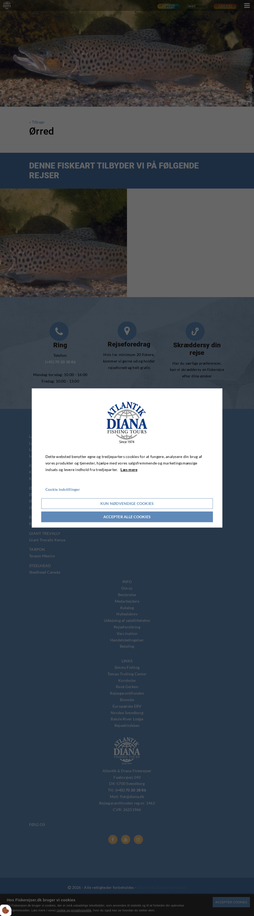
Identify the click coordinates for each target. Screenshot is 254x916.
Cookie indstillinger (62, 489)
